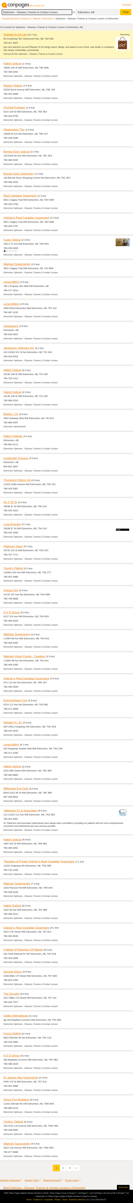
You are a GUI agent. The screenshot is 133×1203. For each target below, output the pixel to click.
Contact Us (38, 1200)
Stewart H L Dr (12, 722)
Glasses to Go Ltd (14, 34)
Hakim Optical (12, 63)
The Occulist (11, 993)
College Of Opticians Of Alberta (23, 949)
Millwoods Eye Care (15, 788)
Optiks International (15, 1015)
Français (126, 4)
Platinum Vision (13, 546)
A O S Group (11, 612)
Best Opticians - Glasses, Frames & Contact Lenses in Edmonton (44, 1187)
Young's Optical (13, 568)
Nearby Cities (32, 1180)
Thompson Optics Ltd (16, 480)
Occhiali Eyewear (14, 107)
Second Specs (12, 971)
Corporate (48, 1200)
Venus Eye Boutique (16, 1099)
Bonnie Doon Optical (16, 151)
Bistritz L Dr (10, 414)
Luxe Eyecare (12, 524)
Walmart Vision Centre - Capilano (24, 656)
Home (29, 1200)
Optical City (10, 590)
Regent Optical (12, 85)
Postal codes (72, 1180)
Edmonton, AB (86, 12)
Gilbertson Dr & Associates (20, 810)
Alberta (36, 18)
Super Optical (12, 239)
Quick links (123, 1187)
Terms (65, 1200)
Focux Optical (12, 1033)
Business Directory (77, 1200)
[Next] (76, 1168)
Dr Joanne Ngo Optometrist (20, 1077)
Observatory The (13, 129)
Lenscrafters (11, 281)
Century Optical (13, 1121)
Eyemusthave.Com (15, 700)
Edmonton (47, 18)
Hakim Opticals (13, 436)
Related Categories (10, 1180)
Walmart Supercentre (16, 264)
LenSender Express (15, 458)
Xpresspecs (10, 326)
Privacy (58, 1200)
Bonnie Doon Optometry (18, 173)
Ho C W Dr (10, 502)
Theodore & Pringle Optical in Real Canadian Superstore (38, 861)
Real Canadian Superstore (20, 195)
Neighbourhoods (52, 1180)
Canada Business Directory (16, 18)
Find (125, 12)
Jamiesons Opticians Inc (18, 347)
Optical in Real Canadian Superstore (26, 217)
